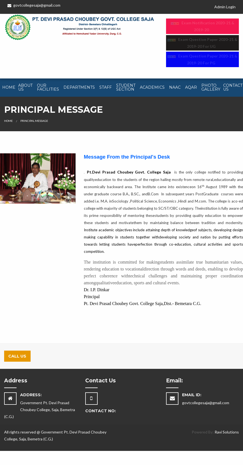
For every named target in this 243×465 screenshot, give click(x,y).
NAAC (175, 87)
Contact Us (232, 87)
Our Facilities (48, 87)
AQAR (191, 87)
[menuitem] (8, 87)
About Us (25, 87)
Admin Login (225, 6)
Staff (105, 87)
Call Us (17, 356)
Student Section (125, 87)
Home (8, 87)
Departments (79, 87)
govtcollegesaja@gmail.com (33, 5)
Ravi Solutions (227, 432)
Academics (152, 87)
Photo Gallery (210, 87)
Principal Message (34, 120)
